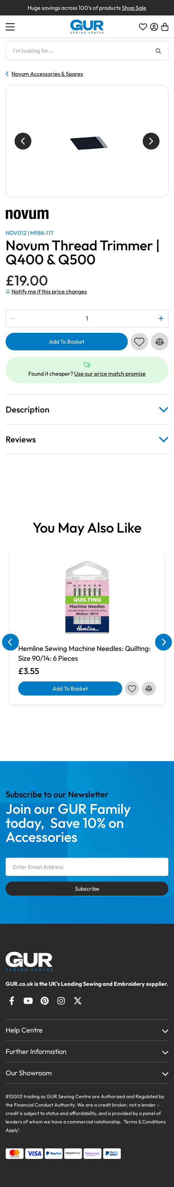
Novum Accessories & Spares (44, 73)
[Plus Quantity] (161, 318)
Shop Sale (134, 7)
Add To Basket (66, 341)
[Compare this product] (159, 341)
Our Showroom (29, 1072)
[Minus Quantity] (13, 318)
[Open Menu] (11, 27)
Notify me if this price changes (46, 291)
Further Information (36, 1051)
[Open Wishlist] (143, 27)
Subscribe (87, 888)
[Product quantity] (87, 318)
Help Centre (24, 1030)
